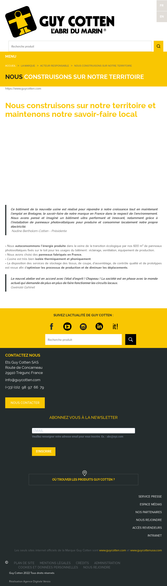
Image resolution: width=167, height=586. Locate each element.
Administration (107, 563)
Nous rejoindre (149, 520)
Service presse (150, 496)
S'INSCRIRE (44, 451)
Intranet (155, 535)
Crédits (82, 563)
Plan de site (24, 563)
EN (162, 16)
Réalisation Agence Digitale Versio (29, 581)
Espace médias (151, 504)
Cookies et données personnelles (48, 567)
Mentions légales (55, 563)
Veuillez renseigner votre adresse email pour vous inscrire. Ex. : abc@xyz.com (77, 436)
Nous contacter (25, 403)
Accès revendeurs (147, 528)
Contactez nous (22, 355)
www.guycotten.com (112, 550)
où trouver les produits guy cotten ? (83, 479)
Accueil (10, 65)
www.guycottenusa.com (146, 550)
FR (162, 5)
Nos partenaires (148, 512)
